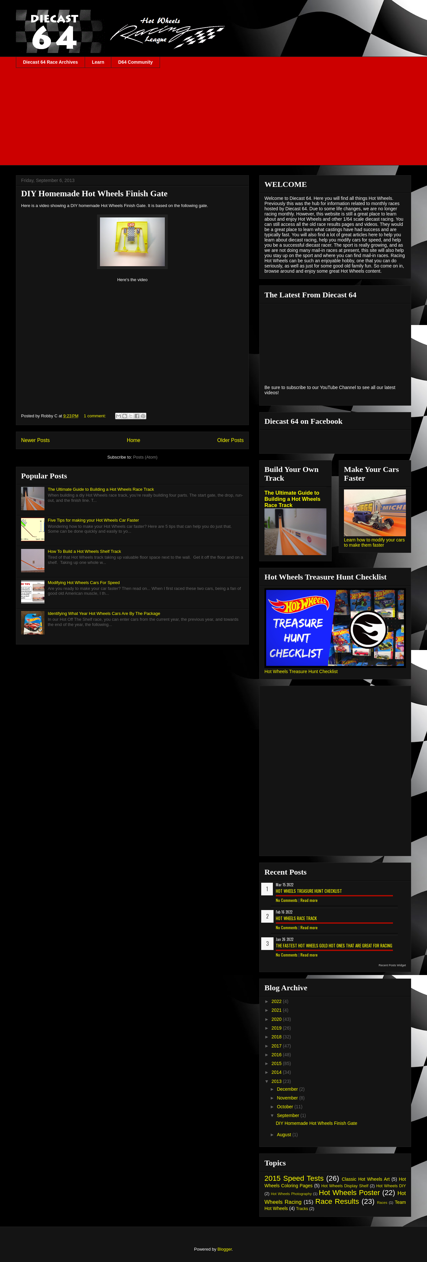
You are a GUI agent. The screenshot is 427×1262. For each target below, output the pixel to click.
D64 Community (135, 62)
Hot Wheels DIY (391, 1186)
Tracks (302, 1208)
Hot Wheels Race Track (296, 918)
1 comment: (95, 415)
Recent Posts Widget (392, 965)
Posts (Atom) (145, 457)
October (285, 1106)
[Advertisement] (213, 116)
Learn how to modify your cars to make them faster (374, 542)
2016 (277, 1054)
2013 (277, 1081)
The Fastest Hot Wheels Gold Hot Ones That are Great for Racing (334, 945)
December (288, 1089)
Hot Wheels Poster (349, 1193)
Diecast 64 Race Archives (50, 62)
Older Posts (230, 440)
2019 (277, 1028)
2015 (277, 1063)
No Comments (287, 900)
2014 (277, 1072)
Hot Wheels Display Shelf (344, 1186)
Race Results (337, 1201)
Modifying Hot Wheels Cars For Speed (84, 582)
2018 (277, 1036)
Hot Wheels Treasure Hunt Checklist (301, 671)
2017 (277, 1045)
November (288, 1097)
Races (382, 1202)
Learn (98, 62)
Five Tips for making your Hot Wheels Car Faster (93, 520)
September (288, 1115)
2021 (277, 1010)
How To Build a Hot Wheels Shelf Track (84, 551)
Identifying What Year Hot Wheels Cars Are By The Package (104, 613)
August (284, 1134)
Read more (309, 900)
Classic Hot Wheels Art (366, 1179)
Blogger (224, 1249)
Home (133, 440)
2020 (277, 1019)
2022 (277, 1001)
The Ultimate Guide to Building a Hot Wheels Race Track (101, 489)
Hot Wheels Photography (291, 1194)
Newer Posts (35, 440)
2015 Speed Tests (293, 1178)
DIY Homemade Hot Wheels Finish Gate (94, 193)
